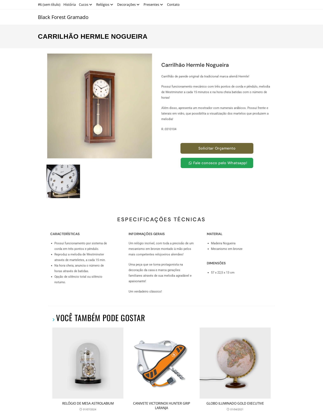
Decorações (128, 4)
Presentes (154, 4)
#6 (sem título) (49, 4)
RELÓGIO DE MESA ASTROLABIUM (88, 372)
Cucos (86, 4)
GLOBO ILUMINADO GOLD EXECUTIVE (235, 372)
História (69, 4)
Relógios (105, 4)
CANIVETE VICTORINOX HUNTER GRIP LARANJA (161, 374)
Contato (173, 4)
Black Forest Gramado (63, 17)
